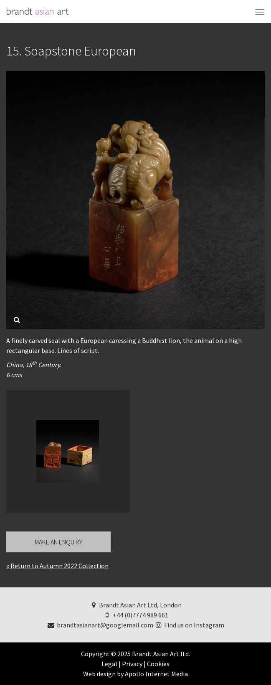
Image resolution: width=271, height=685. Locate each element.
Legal (109, 664)
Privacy (132, 664)
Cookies (158, 664)
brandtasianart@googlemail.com (100, 625)
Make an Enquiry (58, 542)
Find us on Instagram (189, 625)
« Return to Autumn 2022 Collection (57, 566)
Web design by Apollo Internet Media (135, 674)
